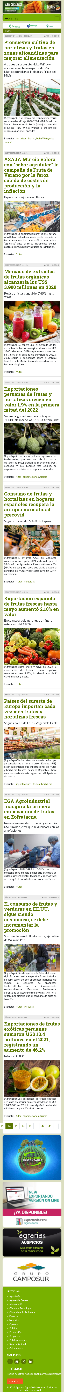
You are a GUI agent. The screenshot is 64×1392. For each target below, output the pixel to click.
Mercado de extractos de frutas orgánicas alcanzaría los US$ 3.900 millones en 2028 (30, 279)
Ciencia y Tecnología (20, 1308)
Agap (18, 476)
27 (30, 1126)
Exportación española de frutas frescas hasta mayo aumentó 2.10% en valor (31, 606)
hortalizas (21, 138)
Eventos (13, 1316)
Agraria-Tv (14, 1296)
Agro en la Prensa (18, 1300)
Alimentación (16, 1304)
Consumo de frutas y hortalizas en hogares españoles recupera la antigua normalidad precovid (29, 504)
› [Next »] (55, 1126)
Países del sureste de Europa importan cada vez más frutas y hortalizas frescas (29, 709)
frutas (31, 138)
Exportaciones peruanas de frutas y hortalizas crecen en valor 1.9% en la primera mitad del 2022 (31, 399)
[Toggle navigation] (57, 17)
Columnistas (16, 1348)
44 (42, 1126)
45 (49, 1126)
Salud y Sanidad (17, 1344)
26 (23, 1126)
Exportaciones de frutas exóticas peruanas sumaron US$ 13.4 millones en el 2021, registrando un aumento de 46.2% (32, 1037)
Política (13, 1328)
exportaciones (31, 476)
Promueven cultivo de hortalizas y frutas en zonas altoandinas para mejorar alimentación (31, 50)
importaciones (23, 784)
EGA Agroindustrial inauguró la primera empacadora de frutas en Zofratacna (29, 809)
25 (16, 1126)
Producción (15, 1332)
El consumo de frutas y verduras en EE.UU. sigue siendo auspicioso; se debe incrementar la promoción (30, 917)
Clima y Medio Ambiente (22, 1312)
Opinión (13, 1324)
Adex (18, 1116)
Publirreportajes (18, 1340)
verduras (29, 1006)
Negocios (14, 1320)
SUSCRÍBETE (15, 1381)
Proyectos (14, 1336)
